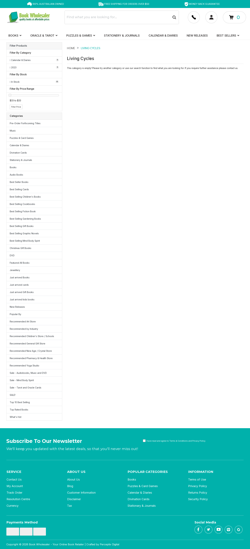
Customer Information (81, 492)
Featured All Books (19, 262)
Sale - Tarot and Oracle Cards (25, 387)
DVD (12, 255)
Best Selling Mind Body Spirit (25, 240)
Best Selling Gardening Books (25, 218)
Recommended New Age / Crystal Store (31, 351)
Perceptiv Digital (109, 544)
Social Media (205, 522)
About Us (76, 472)
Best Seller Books (19, 182)
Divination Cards (18, 152)
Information (200, 472)
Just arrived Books (19, 277)
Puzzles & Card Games (22, 138)
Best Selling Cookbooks (22, 204)
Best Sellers (228, 35)
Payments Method (22, 522)
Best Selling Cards (19, 189)
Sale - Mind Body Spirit (22, 380)
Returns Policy (197, 492)
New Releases (197, 35)
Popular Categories (148, 472)
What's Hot (15, 417)
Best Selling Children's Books (25, 196)
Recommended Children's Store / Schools (32, 336)
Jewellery (15, 270)
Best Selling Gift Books (21, 226)
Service (14, 472)
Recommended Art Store (23, 321)
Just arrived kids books (22, 299)
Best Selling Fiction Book (23, 211)
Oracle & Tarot (43, 35)
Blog (70, 486)
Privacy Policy (198, 441)
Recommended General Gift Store (27, 343)
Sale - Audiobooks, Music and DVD (28, 373)
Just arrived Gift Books (22, 292)
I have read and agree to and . (174, 440)
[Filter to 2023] (34, 67)
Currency (12, 505)
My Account (15, 486)
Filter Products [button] (18, 45)
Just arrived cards (19, 284)
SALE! (12, 395)
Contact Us (14, 479)
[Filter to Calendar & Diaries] (34, 60)
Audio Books (16, 174)
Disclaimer (74, 499)
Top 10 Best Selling (20, 402)
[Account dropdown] (194, 17)
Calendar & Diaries (163, 35)
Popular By (15, 314)
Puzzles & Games (80, 35)
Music (13, 130)
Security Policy (198, 499)
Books (14, 35)
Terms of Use (197, 479)
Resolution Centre (18, 499)
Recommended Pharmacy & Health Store (31, 358)
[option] (45, 4)
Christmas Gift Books (20, 248)
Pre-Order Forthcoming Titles (25, 123)
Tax (69, 505)
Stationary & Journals (142, 505)
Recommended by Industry (24, 328)
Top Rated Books (19, 409)
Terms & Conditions (178, 441)
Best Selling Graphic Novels (24, 233)
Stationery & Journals (122, 35)
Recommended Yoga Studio (24, 365)
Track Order (14, 492)
